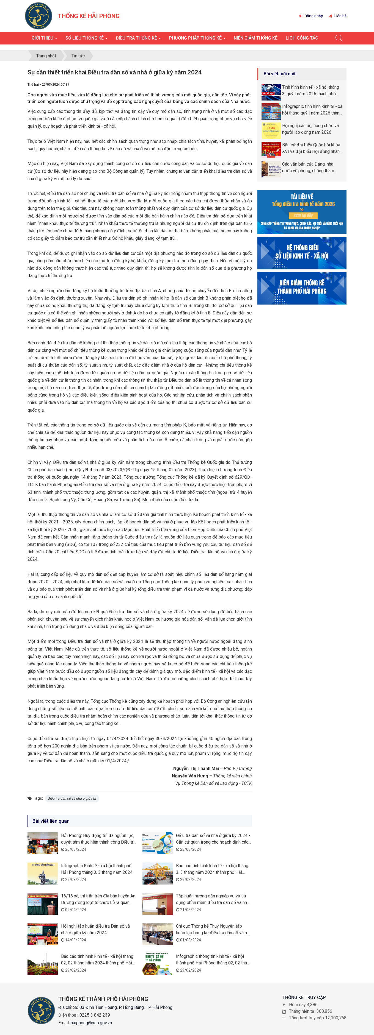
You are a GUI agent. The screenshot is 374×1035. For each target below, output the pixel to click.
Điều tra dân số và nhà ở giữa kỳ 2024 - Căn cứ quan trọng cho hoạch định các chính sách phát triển (213, 842)
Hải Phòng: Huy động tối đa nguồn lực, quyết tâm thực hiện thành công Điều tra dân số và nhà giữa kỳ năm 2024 (98, 842)
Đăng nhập (311, 16)
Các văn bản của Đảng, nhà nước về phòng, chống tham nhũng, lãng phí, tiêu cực (308, 167)
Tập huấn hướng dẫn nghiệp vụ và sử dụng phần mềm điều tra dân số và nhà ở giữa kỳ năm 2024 (212, 902)
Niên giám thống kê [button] (255, 38)
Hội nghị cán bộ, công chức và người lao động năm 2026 (310, 129)
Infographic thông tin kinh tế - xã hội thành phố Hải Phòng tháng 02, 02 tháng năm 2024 (214, 963)
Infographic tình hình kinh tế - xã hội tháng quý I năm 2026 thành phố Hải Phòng (312, 110)
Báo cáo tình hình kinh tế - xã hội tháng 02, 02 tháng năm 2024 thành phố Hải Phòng (97, 963)
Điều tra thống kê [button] (138, 39)
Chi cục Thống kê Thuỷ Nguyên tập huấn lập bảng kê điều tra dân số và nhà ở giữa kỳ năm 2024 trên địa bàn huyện (213, 933)
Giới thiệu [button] (44, 39)
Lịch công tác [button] (302, 38)
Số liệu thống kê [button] (86, 39)
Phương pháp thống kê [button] (197, 39)
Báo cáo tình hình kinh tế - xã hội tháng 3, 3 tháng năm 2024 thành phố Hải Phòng (212, 872)
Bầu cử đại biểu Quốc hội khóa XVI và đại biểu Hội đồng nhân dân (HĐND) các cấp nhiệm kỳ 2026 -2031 (311, 148)
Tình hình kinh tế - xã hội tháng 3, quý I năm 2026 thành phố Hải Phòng (310, 91)
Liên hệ (337, 16)
